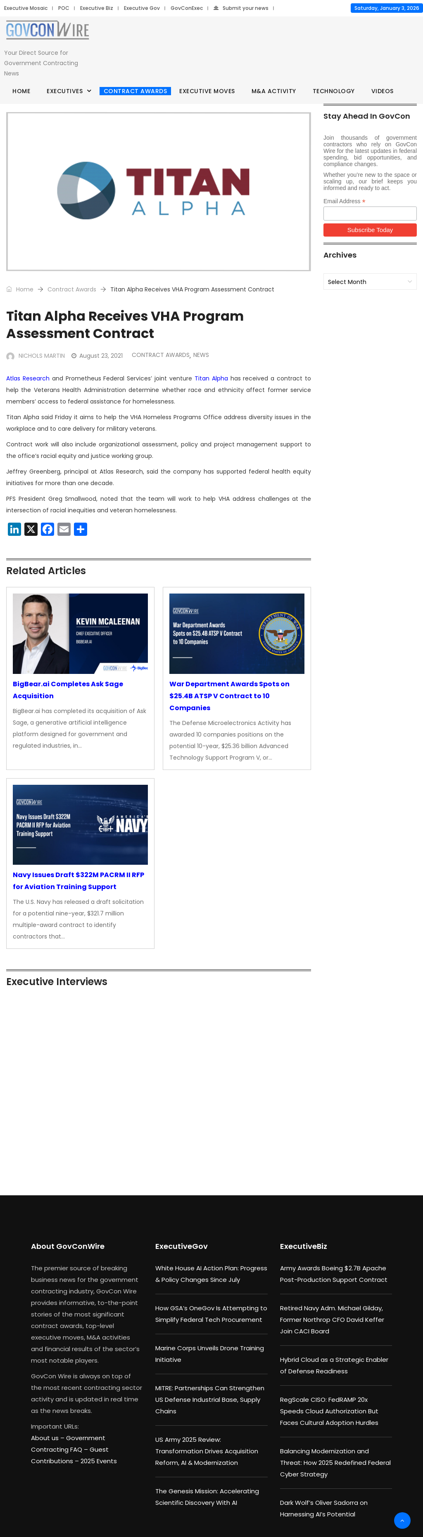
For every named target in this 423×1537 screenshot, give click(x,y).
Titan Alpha (211, 378)
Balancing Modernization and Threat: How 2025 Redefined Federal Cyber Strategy (335, 1462)
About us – (48, 1438)
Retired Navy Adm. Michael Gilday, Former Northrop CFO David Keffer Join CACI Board (332, 1319)
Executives (65, 91)
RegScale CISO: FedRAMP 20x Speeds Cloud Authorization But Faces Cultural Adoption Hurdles (329, 1411)
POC (63, 8)
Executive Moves (207, 91)
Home (21, 91)
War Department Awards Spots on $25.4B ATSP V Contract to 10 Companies (229, 696)
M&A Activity (274, 91)
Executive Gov (142, 8)
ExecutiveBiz (303, 1246)
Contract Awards (135, 91)
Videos (382, 91)
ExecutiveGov (181, 1246)
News (201, 355)
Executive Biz (96, 8)
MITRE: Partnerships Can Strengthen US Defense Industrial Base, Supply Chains (209, 1399)
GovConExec (187, 8)
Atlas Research (28, 378)
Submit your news (241, 8)
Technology (334, 91)
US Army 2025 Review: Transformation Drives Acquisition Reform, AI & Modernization (206, 1451)
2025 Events (99, 1461)
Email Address (344, 201)
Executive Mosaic (26, 8)
